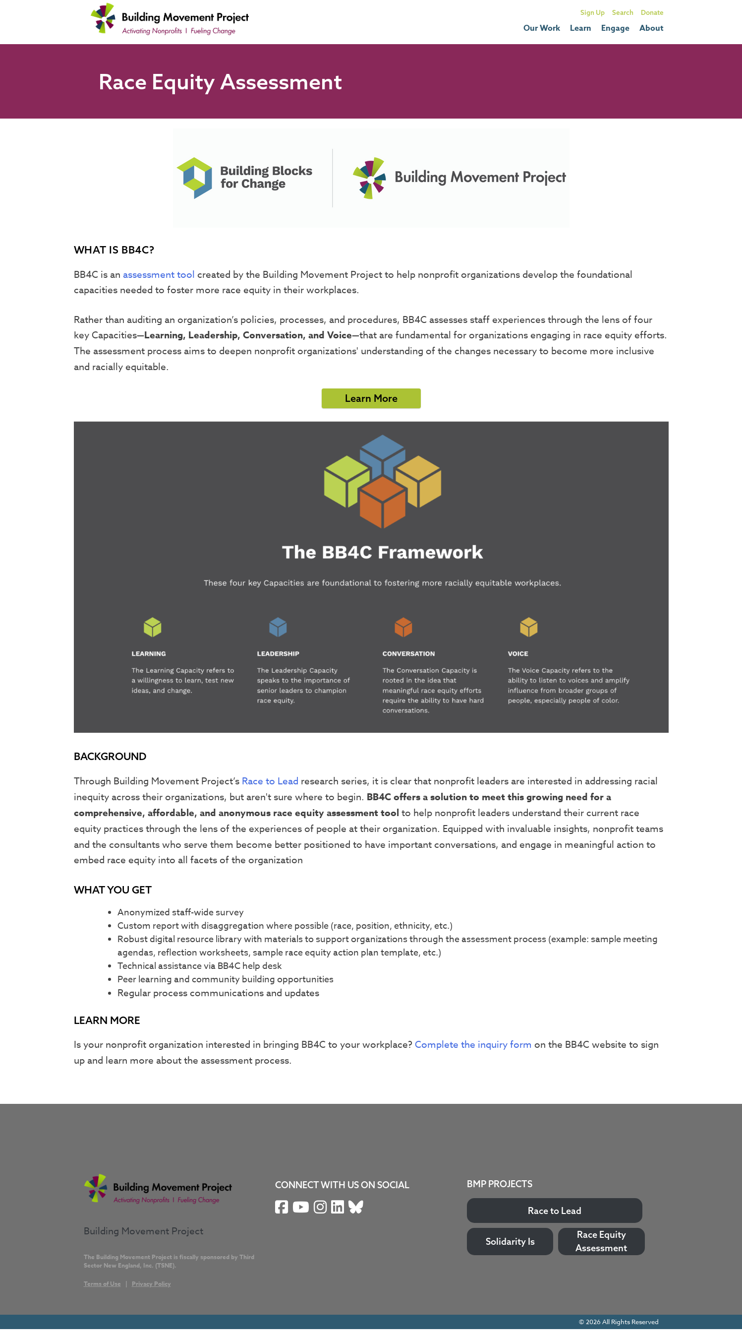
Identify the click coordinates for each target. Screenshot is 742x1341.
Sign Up (592, 12)
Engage (615, 28)
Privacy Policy (151, 1283)
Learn (580, 28)
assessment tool (159, 274)
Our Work (541, 28)
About (651, 28)
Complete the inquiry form (473, 1044)
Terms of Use (102, 1283)
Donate (652, 12)
